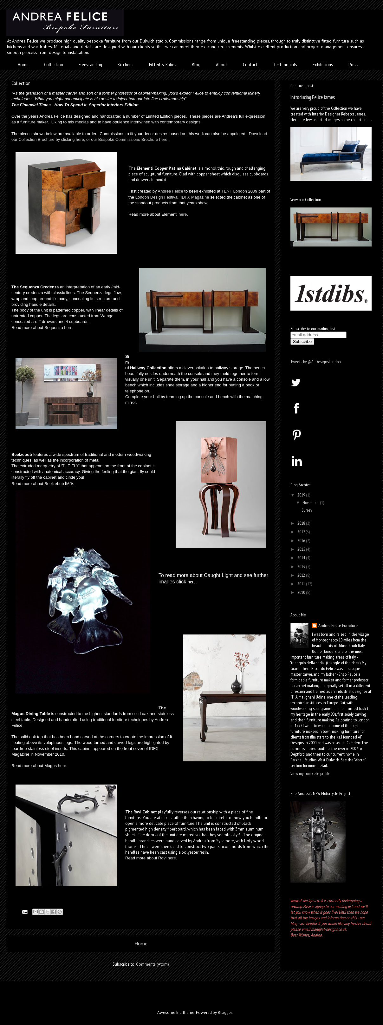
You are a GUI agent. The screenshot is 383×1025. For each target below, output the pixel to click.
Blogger (225, 1012)
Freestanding (90, 64)
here (183, 214)
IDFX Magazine (195, 197)
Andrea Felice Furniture (338, 625)
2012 (301, 575)
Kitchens (125, 64)
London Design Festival (157, 197)
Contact (250, 64)
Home (23, 64)
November (311, 502)
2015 (301, 549)
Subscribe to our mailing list (312, 329)
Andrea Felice (170, 191)
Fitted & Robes (162, 64)
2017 (301, 532)
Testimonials (285, 64)
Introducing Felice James (312, 97)
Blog (196, 64)
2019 (301, 495)
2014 (301, 558)
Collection (53, 64)
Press (353, 64)
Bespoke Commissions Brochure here (132, 139)
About (221, 64)
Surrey (307, 510)
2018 (301, 523)
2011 (301, 584)
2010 (301, 592)
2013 (301, 566)
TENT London (234, 191)
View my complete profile (310, 773)
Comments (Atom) (152, 964)
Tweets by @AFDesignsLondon (315, 362)
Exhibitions (323, 64)
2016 (301, 540)
